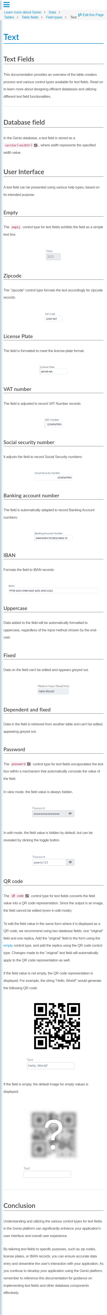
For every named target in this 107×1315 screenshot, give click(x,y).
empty (8, 945)
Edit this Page (91, 15)
